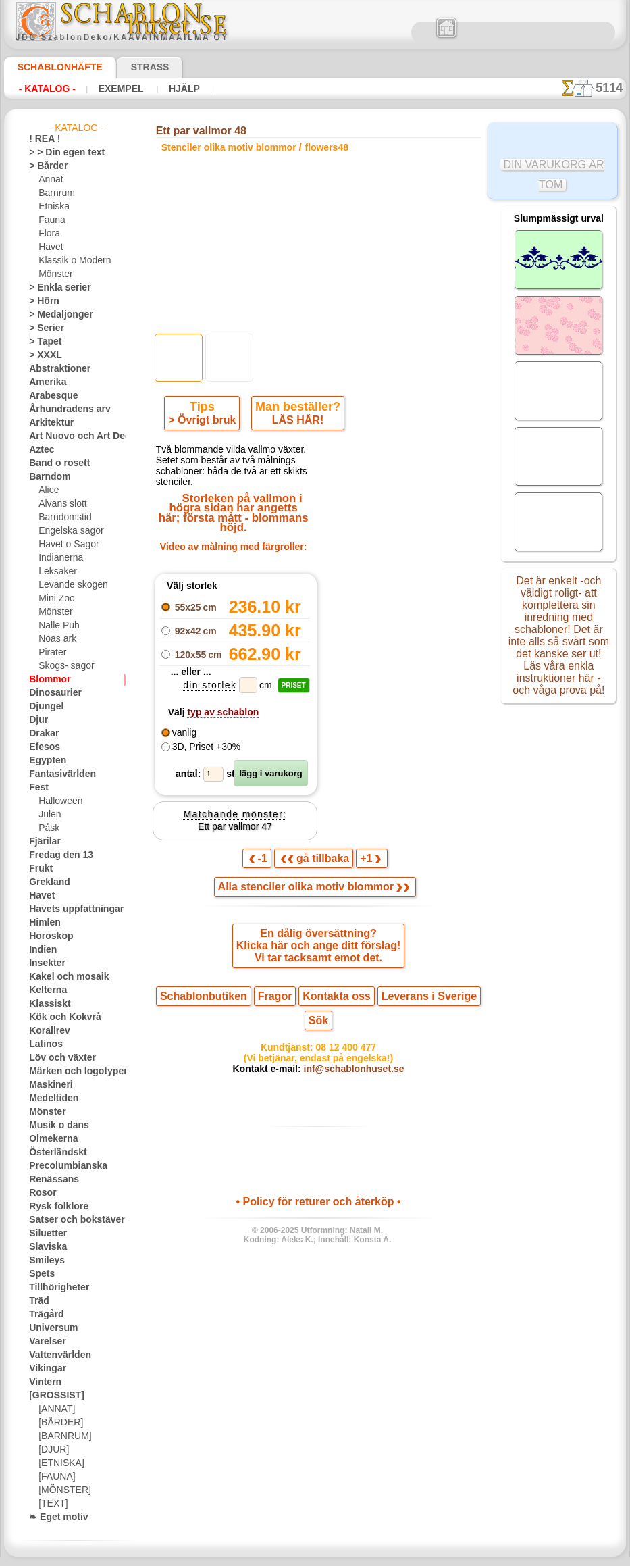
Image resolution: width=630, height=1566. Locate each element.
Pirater (51, 653)
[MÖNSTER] (61, 1490)
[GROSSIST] (51, 1396)
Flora (48, 234)
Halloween (57, 801)
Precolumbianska (61, 1166)
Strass (129, 67)
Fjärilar (42, 842)
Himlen (42, 923)
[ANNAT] (55, 1409)
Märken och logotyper (70, 1071)
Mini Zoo (55, 598)
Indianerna (58, 558)
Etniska (52, 207)
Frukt (39, 869)
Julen (47, 815)
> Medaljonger (55, 315)
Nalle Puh (56, 626)
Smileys (43, 1261)
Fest (37, 788)
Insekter (44, 963)
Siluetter (45, 1234)
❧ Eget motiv (53, 1517)
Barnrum (55, 193)
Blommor (46, 680)
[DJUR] (52, 1450)
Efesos (41, 747)
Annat (49, 180)
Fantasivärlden (57, 774)
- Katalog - (43, 88)
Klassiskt (46, 1004)
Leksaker (55, 571)
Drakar (42, 734)
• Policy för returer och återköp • (318, 1182)
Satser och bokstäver (68, 1220)
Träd (37, 1301)
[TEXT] (50, 1504)
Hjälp (166, 88)
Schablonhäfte (52, 67)
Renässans (49, 1179)
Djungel (43, 707)
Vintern (43, 1382)
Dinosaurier (51, 693)
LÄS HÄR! (295, 423)
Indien (40, 950)
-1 (265, 852)
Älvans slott (60, 504)
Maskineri (47, 1085)
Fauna (50, 220)
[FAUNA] (55, 1477)
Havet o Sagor (64, 544)
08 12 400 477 (341, 1023)
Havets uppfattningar (69, 909)
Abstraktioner (55, 369)
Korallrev (46, 1031)
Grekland (46, 882)
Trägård (43, 1315)
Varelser (44, 1342)
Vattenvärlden (55, 1355)
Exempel (110, 88)
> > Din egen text (58, 153)
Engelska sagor (66, 531)
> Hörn (41, 301)
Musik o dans (54, 1125)
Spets (39, 1274)
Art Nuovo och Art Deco (73, 436)
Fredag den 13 (54, 855)
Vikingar (44, 1369)
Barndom (46, 477)
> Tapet (42, 342)
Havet (49, 247)
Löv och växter (56, 1058)
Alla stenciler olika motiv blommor (314, 882)
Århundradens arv (63, 409)
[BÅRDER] (58, 1423)
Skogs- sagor (62, 666)
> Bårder (44, 166)
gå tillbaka (315, 852)
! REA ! (41, 139)
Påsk (47, 828)
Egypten (44, 761)
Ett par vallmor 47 (234, 819)
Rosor (40, 1193)
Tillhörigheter (53, 1288)
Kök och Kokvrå (58, 1017)
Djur (37, 720)
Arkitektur (48, 423)
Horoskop (47, 936)
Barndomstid (62, 517)
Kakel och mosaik (61, 977)
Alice (47, 490)
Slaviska (44, 1247)
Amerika (44, 382)
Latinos (43, 1044)
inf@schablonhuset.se (348, 1048)
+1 (364, 852)
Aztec (39, 450)
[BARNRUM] (62, 1436)
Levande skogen (67, 585)
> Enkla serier (53, 288)
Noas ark (55, 639)
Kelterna (45, 990)
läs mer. (400, 1555)
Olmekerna (49, 1139)
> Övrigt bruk (205, 423)
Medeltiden (50, 1098)
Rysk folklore (52, 1207)
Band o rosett (54, 463)
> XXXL (42, 355)
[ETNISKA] (58, 1463)
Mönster (54, 274)
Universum (49, 1328)
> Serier (42, 328)
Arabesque (49, 396)
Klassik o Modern (70, 261)
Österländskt (53, 1152)
